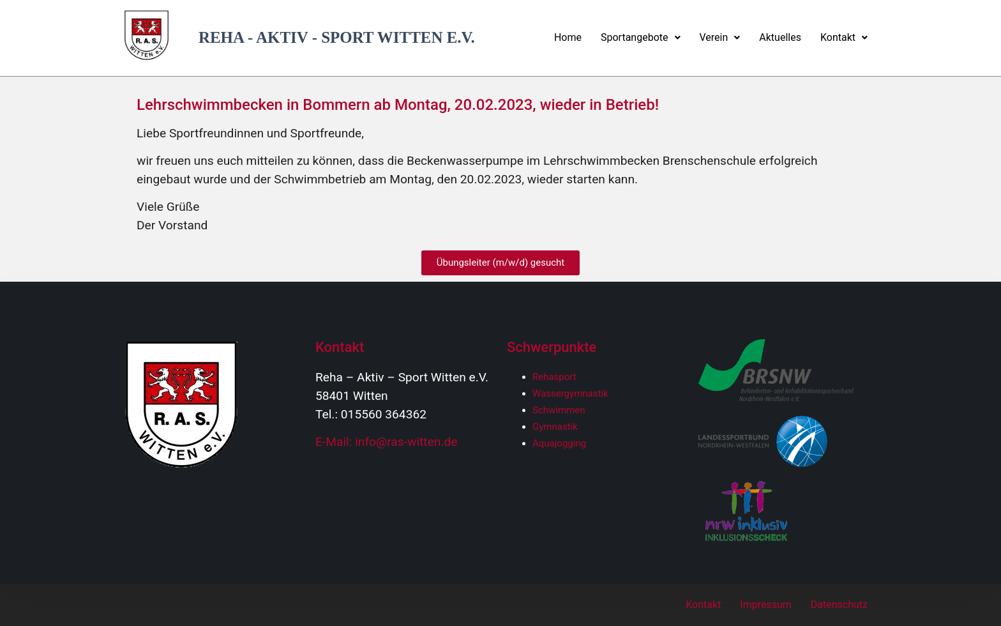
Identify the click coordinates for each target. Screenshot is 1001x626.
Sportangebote (641, 37)
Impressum (766, 605)
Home (568, 37)
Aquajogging (559, 443)
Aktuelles (780, 37)
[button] (640, 37)
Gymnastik (555, 426)
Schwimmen (558, 410)
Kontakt (844, 37)
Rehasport (554, 377)
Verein (720, 37)
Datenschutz (839, 605)
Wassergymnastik (570, 393)
